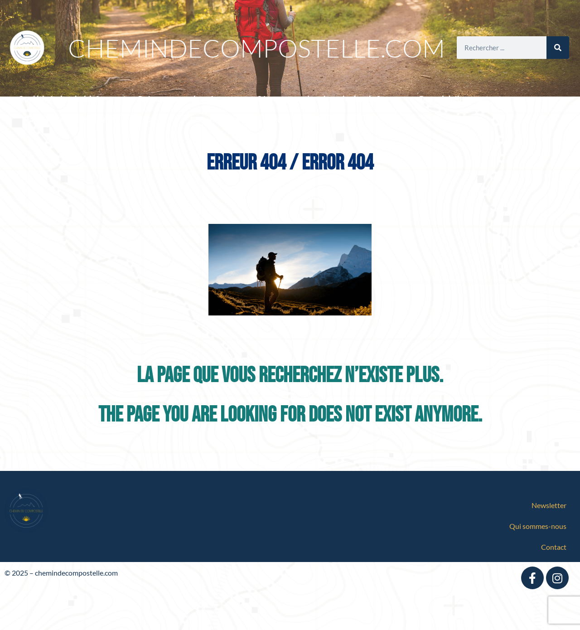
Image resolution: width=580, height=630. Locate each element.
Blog (278, 119)
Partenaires (215, 119)
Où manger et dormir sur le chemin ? (323, 99)
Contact (553, 547)
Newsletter (549, 505)
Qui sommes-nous (537, 526)
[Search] (557, 47)
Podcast (329, 119)
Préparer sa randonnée (182, 99)
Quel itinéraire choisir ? (63, 99)
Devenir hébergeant (458, 99)
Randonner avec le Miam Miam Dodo (92, 119)
